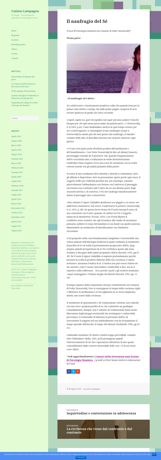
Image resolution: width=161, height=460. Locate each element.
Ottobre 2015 (16, 212)
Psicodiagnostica (18, 44)
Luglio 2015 (16, 226)
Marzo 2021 (16, 163)
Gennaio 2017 (17, 190)
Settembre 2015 (18, 217)
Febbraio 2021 (17, 168)
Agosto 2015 (16, 221)
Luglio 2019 (16, 181)
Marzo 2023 (16, 145)
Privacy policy (81, 457)
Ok (154, 454)
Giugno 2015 (16, 230)
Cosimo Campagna (25, 11)
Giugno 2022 (16, 154)
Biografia (15, 35)
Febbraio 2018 (17, 185)
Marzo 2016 (16, 203)
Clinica (14, 49)
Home (13, 30)
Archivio (15, 40)
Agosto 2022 (16, 150)
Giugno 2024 (16, 141)
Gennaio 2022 (17, 159)
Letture (14, 53)
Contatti (14, 58)
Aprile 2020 (16, 177)
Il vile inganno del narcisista (23, 91)
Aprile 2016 (16, 199)
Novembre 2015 (18, 208)
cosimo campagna (92, 389)
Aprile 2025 (16, 136)
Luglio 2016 (16, 194)
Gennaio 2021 (17, 172)
